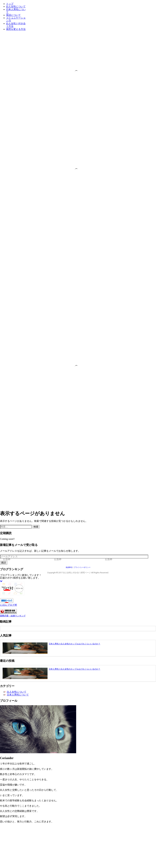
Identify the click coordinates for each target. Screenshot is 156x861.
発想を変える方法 (16, 29)
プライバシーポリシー (82, 567)
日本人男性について (17, 694)
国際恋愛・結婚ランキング (13, 615)
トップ (9, 3)
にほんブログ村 (8, 605)
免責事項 (69, 567)
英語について (13, 15)
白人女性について (16, 6)
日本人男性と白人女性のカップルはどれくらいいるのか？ (74, 644)
